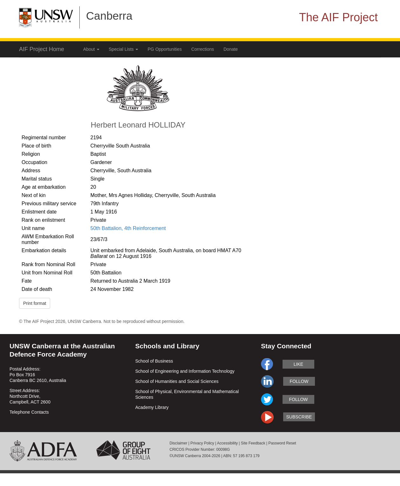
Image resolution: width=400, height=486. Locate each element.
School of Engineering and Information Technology (185, 371)
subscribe (299, 416)
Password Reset (282, 443)
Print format (34, 303)
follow (299, 381)
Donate (230, 49)
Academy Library (152, 407)
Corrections (202, 49)
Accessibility (227, 443)
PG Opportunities (165, 49)
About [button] (91, 49)
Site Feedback (253, 443)
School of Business (154, 361)
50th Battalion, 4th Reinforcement (128, 228)
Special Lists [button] (123, 49)
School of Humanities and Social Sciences (176, 381)
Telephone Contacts (29, 412)
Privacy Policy (202, 443)
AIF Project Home (41, 49)
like (298, 364)
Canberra (109, 16)
